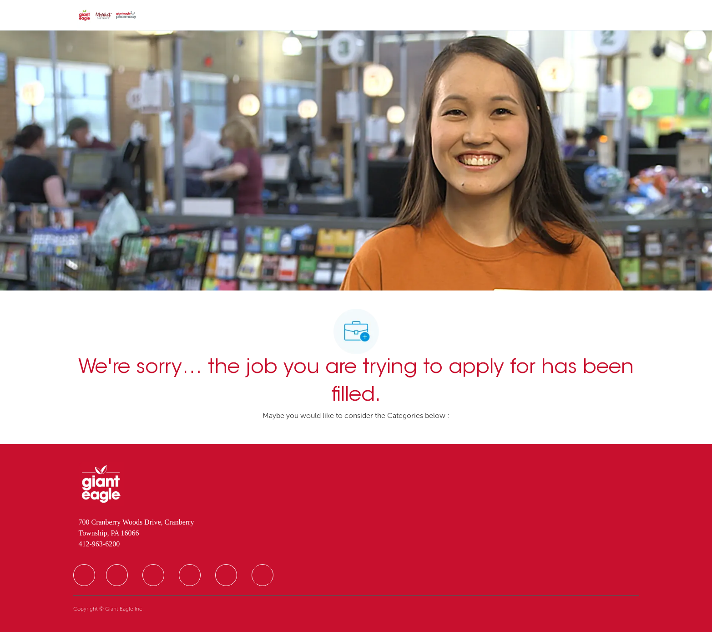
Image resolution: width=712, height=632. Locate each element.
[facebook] (84, 575)
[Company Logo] (107, 15)
